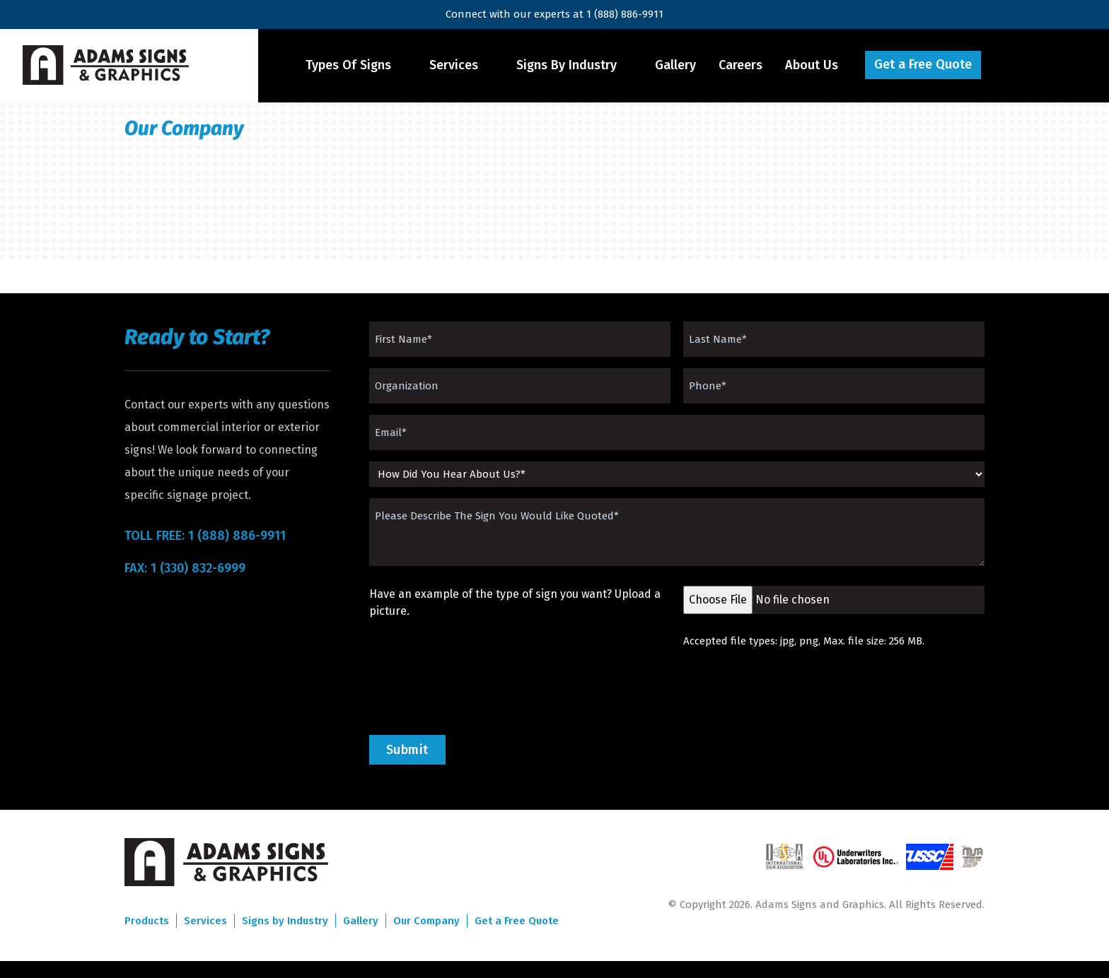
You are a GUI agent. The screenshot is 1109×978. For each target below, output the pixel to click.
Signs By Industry (566, 65)
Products (146, 920)
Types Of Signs (348, 65)
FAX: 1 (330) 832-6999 (184, 568)
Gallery (675, 65)
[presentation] (476, 691)
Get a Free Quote (923, 64)
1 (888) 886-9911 (624, 14)
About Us (811, 65)
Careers (740, 65)
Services (453, 65)
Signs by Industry (285, 920)
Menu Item (1022, 65)
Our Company (426, 920)
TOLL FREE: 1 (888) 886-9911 (205, 535)
